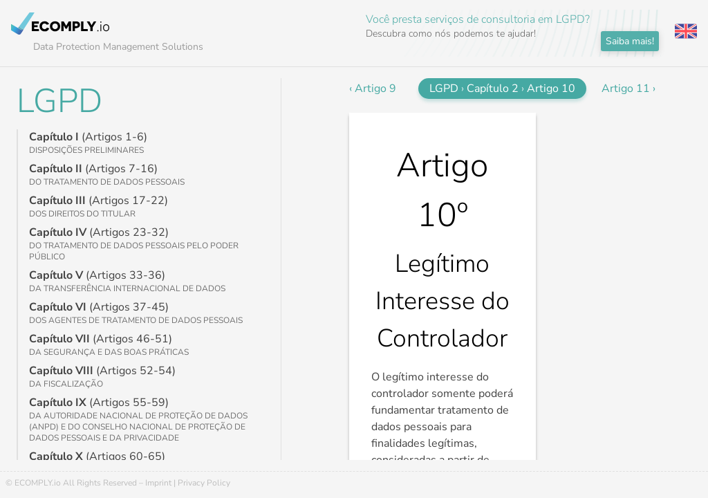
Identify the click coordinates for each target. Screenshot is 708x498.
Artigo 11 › (628, 88)
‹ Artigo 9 (372, 88)
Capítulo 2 (493, 88)
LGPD (59, 101)
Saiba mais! (630, 41)
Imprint (158, 482)
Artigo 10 (551, 88)
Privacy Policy (204, 482)
